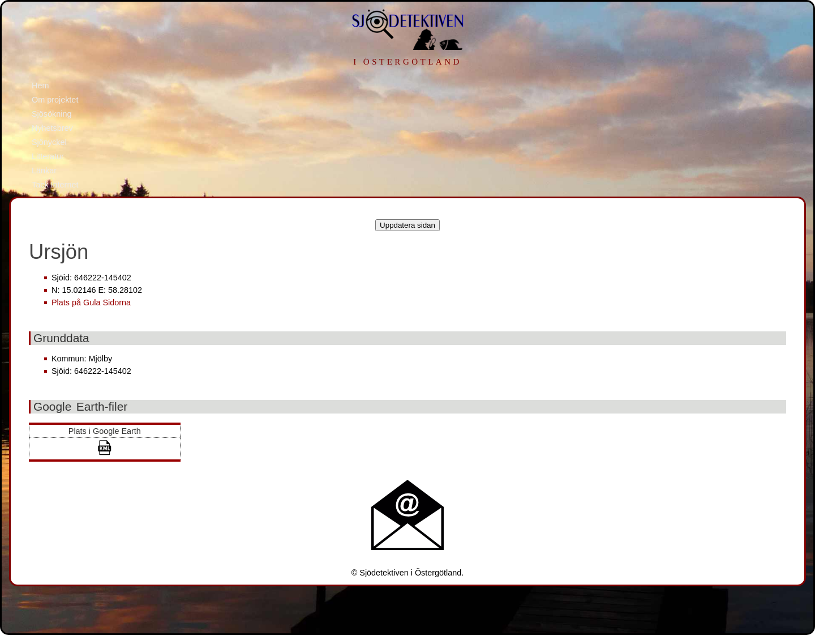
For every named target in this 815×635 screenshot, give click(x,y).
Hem (40, 85)
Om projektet (55, 99)
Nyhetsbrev (52, 128)
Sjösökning (51, 113)
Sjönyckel (49, 142)
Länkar (44, 170)
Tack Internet (55, 184)
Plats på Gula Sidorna (91, 302)
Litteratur (48, 156)
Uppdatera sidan (407, 225)
